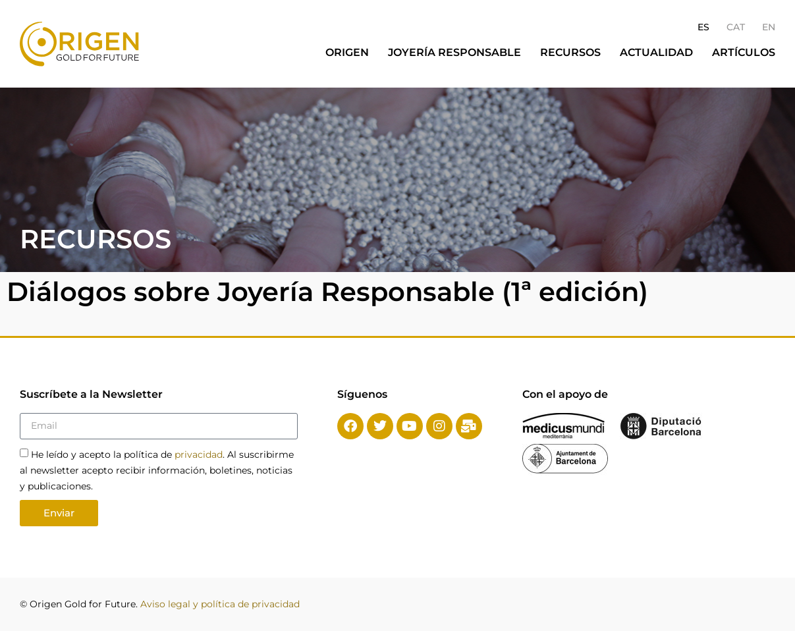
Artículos (743, 52)
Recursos (570, 52)
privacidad (199, 454)
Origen (347, 52)
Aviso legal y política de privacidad (220, 604)
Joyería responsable (454, 52)
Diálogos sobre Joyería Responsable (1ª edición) (327, 291)
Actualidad (656, 52)
